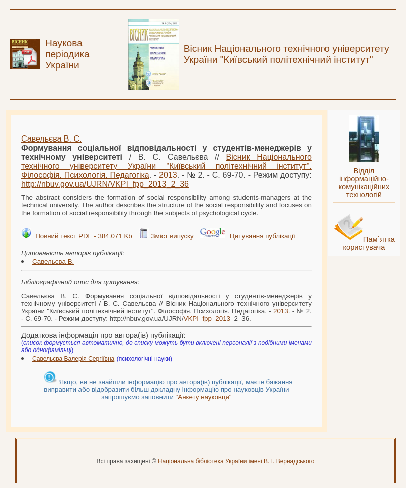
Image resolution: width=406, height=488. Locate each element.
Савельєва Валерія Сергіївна (73, 358)
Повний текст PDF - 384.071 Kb (82, 236)
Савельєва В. (53, 261)
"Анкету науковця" (204, 397)
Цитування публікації (262, 236)
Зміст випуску (172, 236)
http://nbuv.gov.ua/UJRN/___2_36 (105, 184)
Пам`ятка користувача (369, 243)
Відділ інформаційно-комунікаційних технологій (363, 183)
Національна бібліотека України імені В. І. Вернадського (236, 461)
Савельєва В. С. (51, 138)
